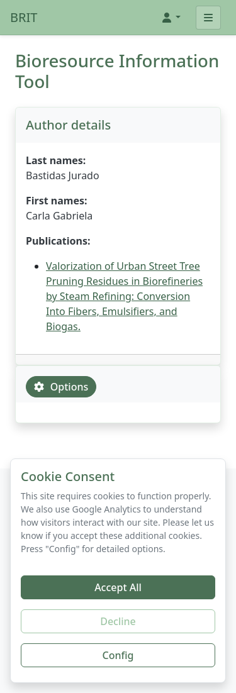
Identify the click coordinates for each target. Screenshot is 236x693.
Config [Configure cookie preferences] (118, 655)
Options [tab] (61, 387)
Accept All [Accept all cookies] (118, 587)
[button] (170, 17)
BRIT (23, 17)
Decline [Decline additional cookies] (118, 621)
